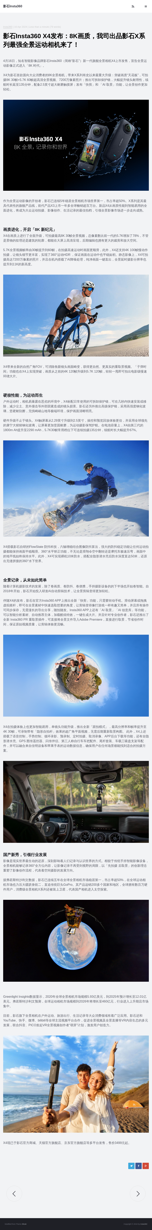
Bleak (24, 1224)
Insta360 (7, 27)
